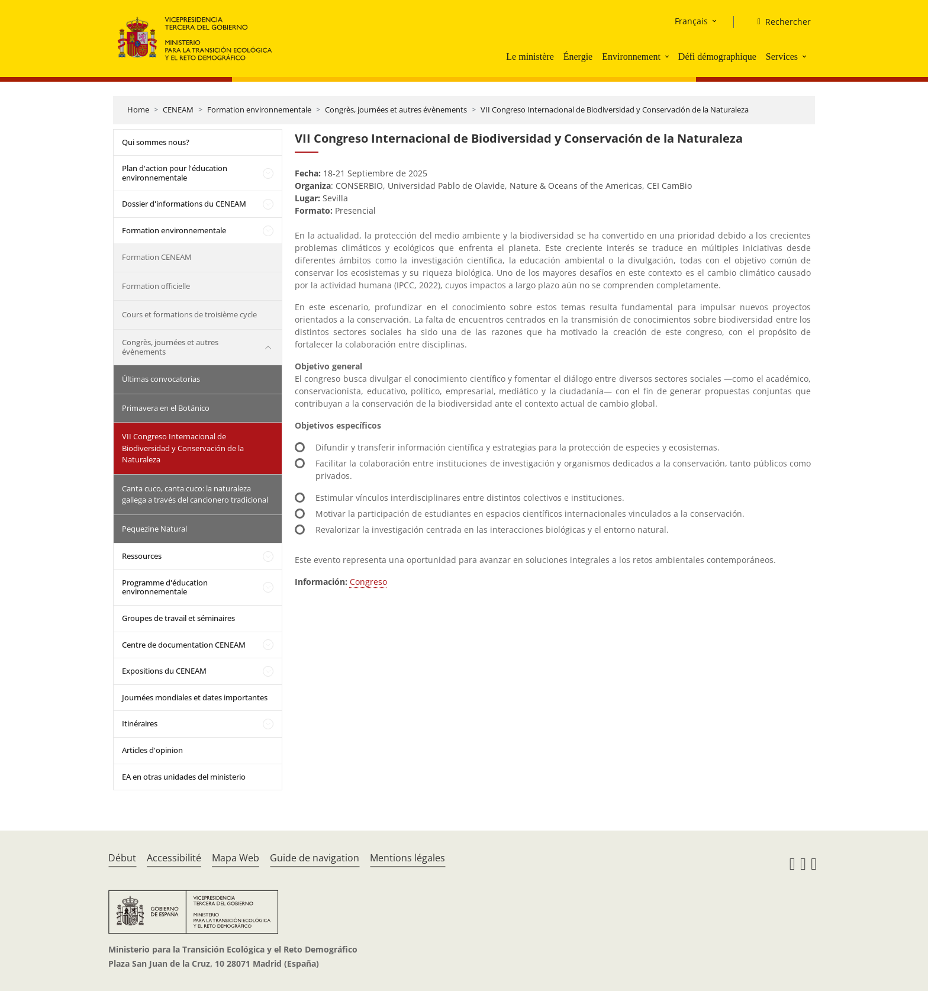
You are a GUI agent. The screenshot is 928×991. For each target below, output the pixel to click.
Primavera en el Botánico (166, 408)
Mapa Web (235, 857)
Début (122, 857)
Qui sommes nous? (155, 142)
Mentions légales (407, 857)
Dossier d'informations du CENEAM (184, 203)
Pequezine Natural (154, 528)
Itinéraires (139, 723)
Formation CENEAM (157, 257)
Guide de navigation (314, 857)
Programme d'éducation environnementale (165, 587)
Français (691, 21)
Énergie (577, 57)
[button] (668, 56)
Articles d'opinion (152, 750)
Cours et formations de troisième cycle (189, 314)
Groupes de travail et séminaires (178, 618)
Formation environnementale (259, 109)
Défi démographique (717, 57)
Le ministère (529, 57)
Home (138, 109)
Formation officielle (156, 286)
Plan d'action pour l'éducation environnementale (174, 173)
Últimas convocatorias (161, 379)
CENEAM (178, 109)
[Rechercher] (779, 22)
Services (782, 57)
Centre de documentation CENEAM (184, 644)
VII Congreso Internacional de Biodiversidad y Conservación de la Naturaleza (615, 109)
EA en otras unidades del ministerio (184, 776)
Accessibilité (174, 857)
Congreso (368, 581)
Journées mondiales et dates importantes (195, 697)
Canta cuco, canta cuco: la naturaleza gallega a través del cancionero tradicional (195, 494)
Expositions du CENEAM (164, 670)
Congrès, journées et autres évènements (396, 109)
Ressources (142, 556)
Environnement (631, 57)
